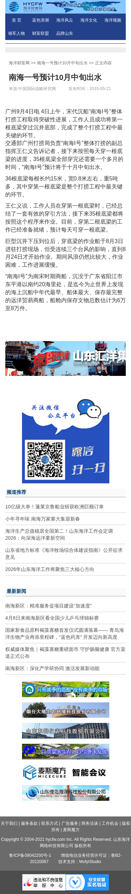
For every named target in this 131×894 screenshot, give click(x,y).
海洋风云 (64, 20)
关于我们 (9, 823)
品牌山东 (64, 33)
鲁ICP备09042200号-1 (30, 855)
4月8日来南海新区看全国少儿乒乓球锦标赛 (52, 618)
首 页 (16, 20)
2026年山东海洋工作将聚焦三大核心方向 (49, 569)
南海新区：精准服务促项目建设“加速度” (48, 606)
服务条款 (29, 823)
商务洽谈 (89, 823)
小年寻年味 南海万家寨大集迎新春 (42, 519)
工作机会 (110, 823)
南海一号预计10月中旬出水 (62, 63)
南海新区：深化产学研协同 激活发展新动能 (52, 668)
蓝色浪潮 (40, 20)
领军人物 (16, 33)
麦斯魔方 (71, 829)
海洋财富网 (19, 63)
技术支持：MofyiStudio (79, 861)
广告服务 (69, 823)
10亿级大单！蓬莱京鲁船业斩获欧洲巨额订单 (54, 506)
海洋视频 (112, 20)
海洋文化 (88, 20)
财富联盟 (40, 33)
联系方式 (49, 823)
